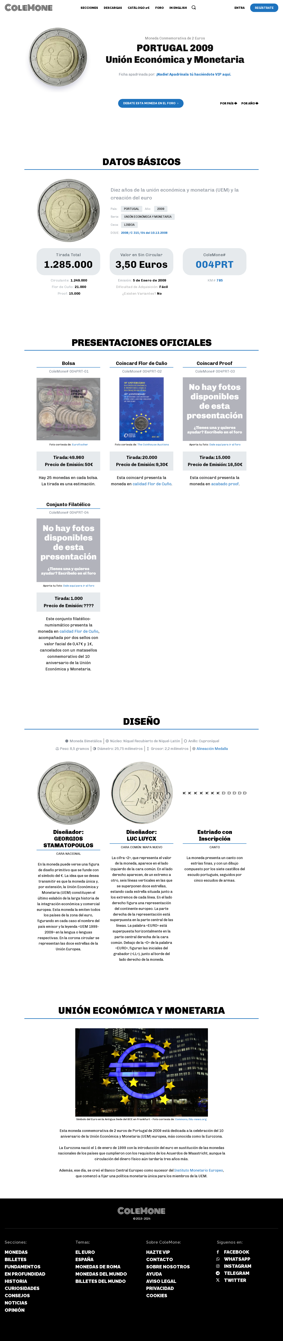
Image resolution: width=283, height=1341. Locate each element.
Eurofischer (80, 444)
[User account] (239, 8)
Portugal (131, 209)
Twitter (235, 1280)
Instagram (237, 1266)
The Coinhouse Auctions (153, 444)
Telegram (236, 1273)
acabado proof (225, 484)
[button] (193, 7)
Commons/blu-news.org (191, 1119)
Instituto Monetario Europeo (198, 1170)
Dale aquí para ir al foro (225, 444)
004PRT (214, 264)
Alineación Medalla (212, 749)
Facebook (236, 1252)
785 (220, 280)
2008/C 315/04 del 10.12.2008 (144, 233)
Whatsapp (237, 1259)
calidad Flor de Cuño (152, 484)
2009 (160, 209)
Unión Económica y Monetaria (148, 217)
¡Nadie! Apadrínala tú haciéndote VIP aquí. (193, 74)
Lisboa (129, 225)
